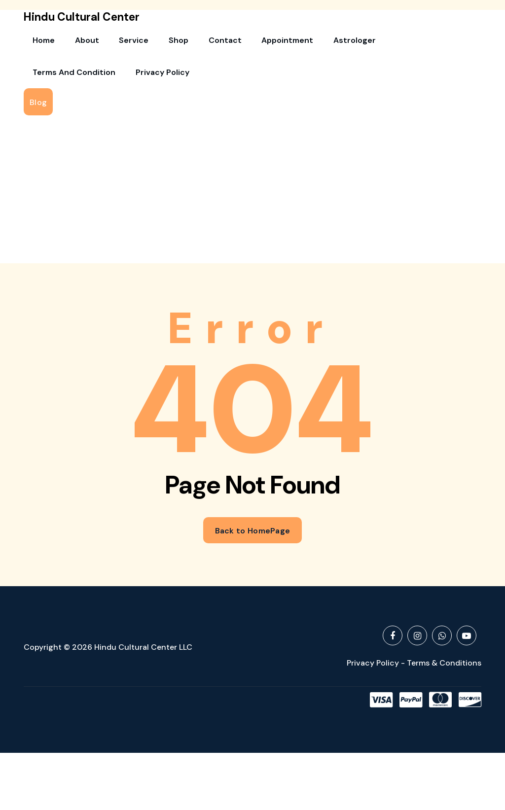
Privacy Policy (55, 78)
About (75, 42)
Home (40, 42)
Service (113, 42)
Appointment (242, 42)
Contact (188, 42)
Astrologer (301, 42)
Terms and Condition (375, 42)
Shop (150, 42)
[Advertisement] (252, 198)
